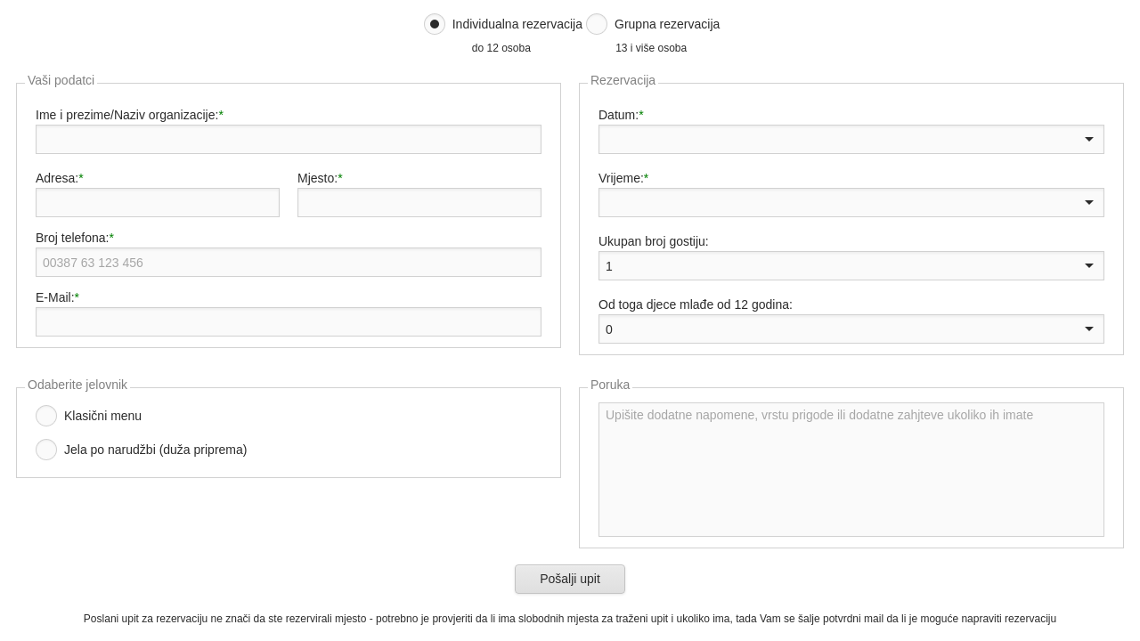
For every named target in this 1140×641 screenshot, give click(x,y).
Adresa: (57, 178)
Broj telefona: (73, 238)
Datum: (618, 115)
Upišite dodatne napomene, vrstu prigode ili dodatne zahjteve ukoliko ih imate (851, 469)
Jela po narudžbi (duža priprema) (155, 449)
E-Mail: (55, 297)
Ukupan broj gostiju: (653, 241)
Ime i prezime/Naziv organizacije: (127, 115)
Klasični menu (103, 416)
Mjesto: (317, 178)
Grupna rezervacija (667, 24)
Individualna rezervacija (517, 24)
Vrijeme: (621, 178)
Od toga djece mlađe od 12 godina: (695, 304)
